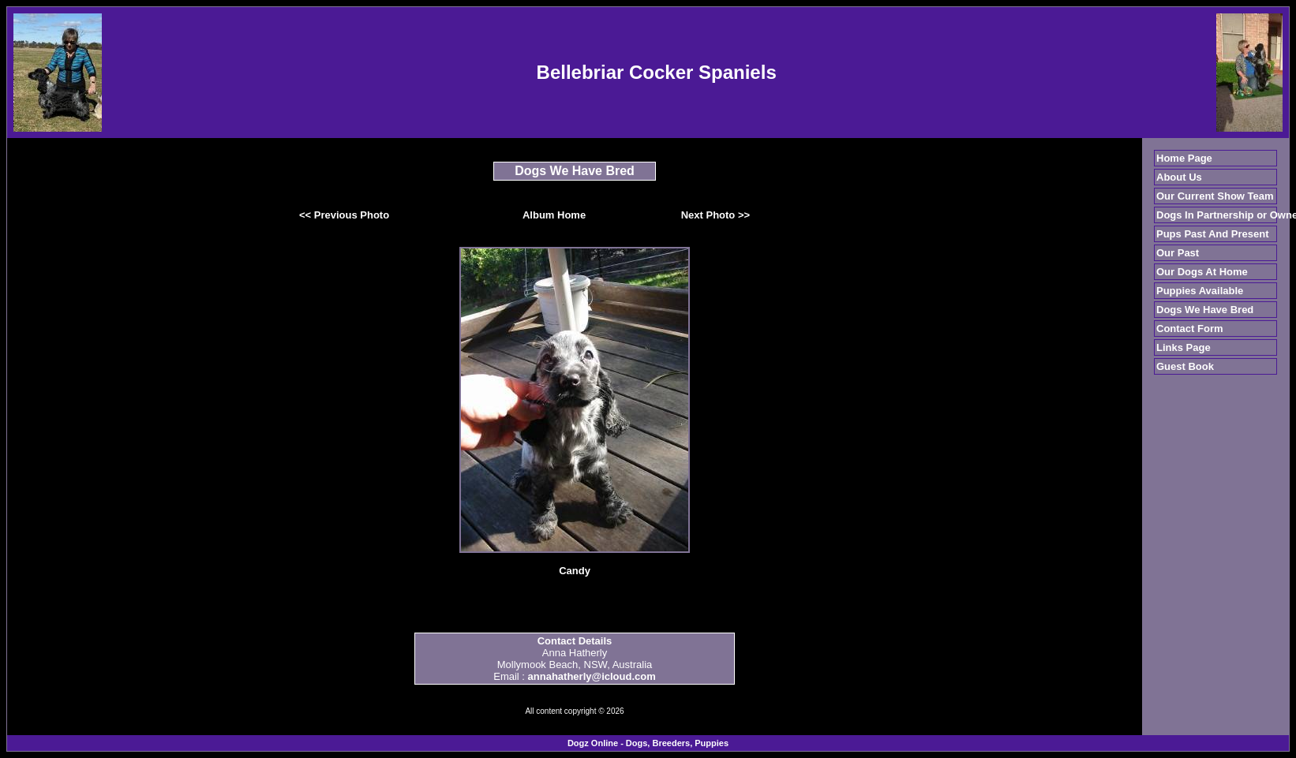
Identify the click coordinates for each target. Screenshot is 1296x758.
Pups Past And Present (1212, 234)
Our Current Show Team (1215, 196)
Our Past (1177, 253)
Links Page (1183, 347)
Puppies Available (1199, 291)
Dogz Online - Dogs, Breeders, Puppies (648, 743)
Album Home (554, 215)
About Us (1179, 177)
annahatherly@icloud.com (592, 676)
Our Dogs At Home (1202, 272)
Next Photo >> (715, 215)
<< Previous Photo (344, 215)
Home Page (1184, 158)
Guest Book (1185, 366)
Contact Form (1189, 328)
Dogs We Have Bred (1204, 310)
